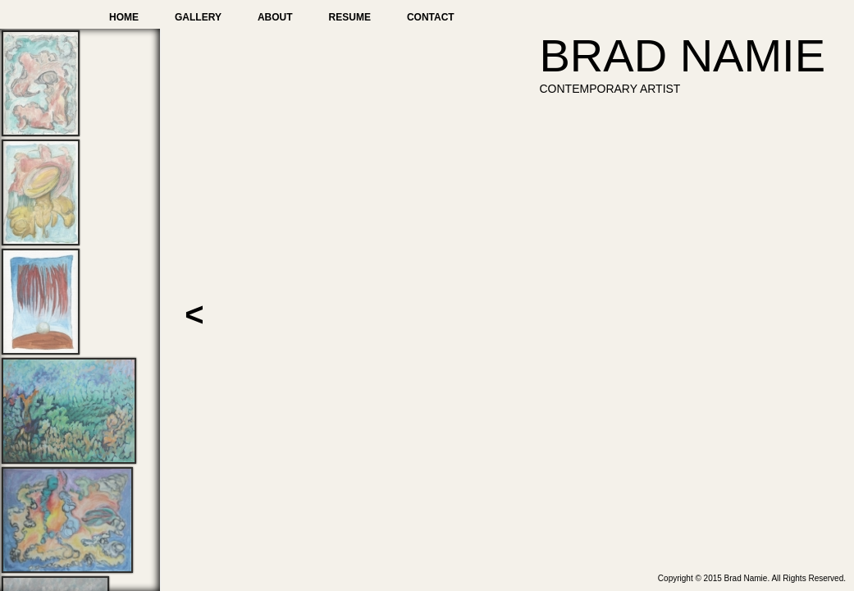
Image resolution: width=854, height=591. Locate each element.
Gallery (198, 17)
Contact (430, 17)
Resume (350, 17)
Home (124, 17)
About (275, 17)
